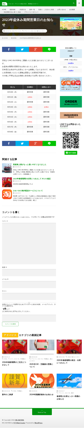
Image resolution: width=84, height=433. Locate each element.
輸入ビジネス (41, 35)
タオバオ (33, 35)
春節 (72, 397)
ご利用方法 (23, 11)
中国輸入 (23, 363)
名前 (4, 271)
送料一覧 (34, 11)
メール (5, 283)
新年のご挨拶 (8, 399)
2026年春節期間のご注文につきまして (14, 368)
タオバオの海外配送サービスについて (28, 195)
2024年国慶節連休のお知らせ (41, 400)
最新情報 (13, 11)
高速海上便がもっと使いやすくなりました (29, 169)
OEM (5, 363)
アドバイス (17, 35)
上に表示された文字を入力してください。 (16, 315)
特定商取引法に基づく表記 (13, 15)
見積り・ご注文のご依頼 (48, 11)
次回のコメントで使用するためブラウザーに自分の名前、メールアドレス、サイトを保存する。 (29, 309)
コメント (5, 225)
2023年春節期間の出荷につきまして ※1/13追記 (32, 183)
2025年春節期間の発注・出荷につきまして (69, 366)
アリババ (27, 35)
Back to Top (42, 418)
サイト (4, 295)
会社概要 (76, 11)
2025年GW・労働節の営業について (41, 370)
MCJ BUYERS (20, 425)
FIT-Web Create (19, 428)
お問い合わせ (65, 11)
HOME (4, 11)
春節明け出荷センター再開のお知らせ (69, 402)
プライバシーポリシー (33, 15)
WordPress (39, 428)
